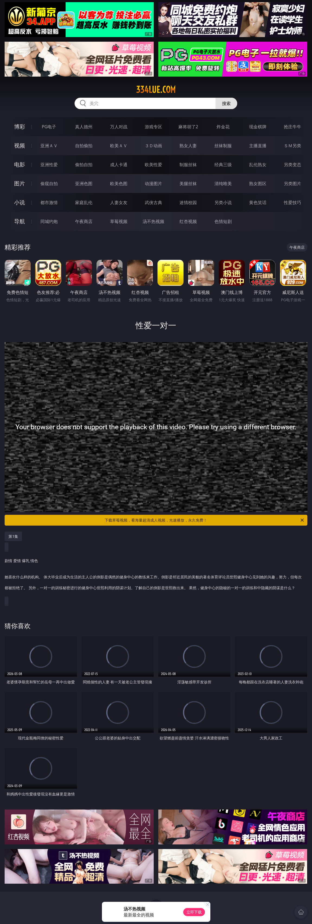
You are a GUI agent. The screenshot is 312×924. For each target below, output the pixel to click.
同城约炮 (49, 221)
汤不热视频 (153, 221)
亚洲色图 (83, 183)
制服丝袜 (188, 165)
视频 (19, 145)
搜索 (226, 103)
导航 (19, 221)
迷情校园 (188, 202)
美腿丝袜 (188, 183)
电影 (19, 164)
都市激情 (49, 202)
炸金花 (223, 127)
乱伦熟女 (257, 165)
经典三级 (223, 165)
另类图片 (292, 183)
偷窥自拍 (49, 183)
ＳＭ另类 (292, 146)
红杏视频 (188, 221)
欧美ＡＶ (118, 146)
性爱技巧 (292, 202)
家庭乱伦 (83, 202)
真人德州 (83, 127)
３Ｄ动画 (153, 146)
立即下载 (194, 912)
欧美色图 (118, 183)
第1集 (13, 536)
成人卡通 (118, 165)
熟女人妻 (188, 146)
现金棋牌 (257, 127)
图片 (19, 183)
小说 (19, 202)
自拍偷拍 (83, 146)
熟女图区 (257, 183)
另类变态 (292, 165)
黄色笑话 (257, 202)
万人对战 (118, 127)
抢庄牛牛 (292, 127)
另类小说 (223, 202)
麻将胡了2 (188, 127)
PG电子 (49, 127)
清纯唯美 (223, 183)
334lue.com (156, 89)
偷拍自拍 (83, 165)
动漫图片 (153, 183)
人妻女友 (118, 202)
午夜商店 (83, 221)
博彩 (19, 126)
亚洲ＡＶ (49, 146)
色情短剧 (223, 221)
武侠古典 (153, 202)
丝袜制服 (223, 146)
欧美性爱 (153, 165)
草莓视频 (118, 221)
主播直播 (257, 146)
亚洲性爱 (49, 165)
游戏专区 (153, 127)
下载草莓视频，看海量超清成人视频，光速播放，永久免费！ (204, 520)
